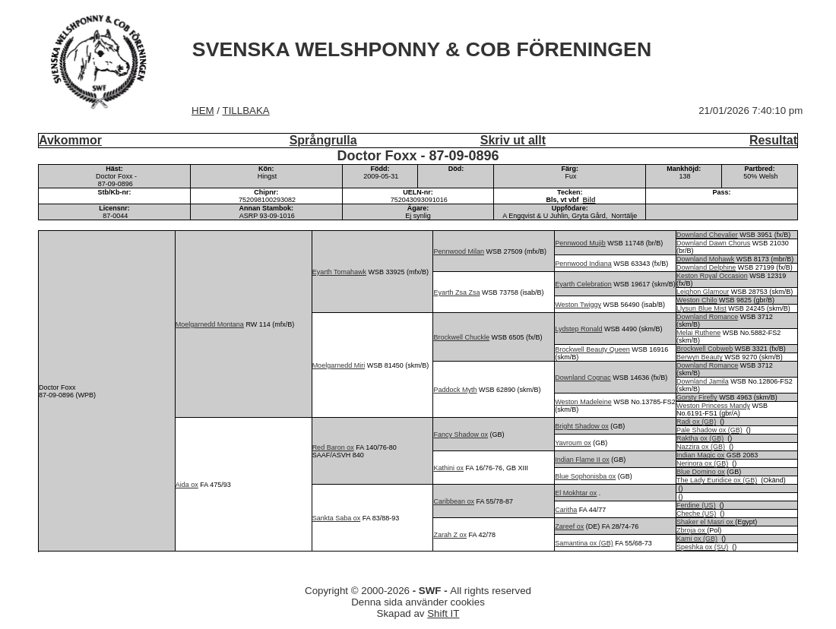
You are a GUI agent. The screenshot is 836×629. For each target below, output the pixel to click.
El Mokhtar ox (576, 493)
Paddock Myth (455, 390)
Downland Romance (707, 317)
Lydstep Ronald (578, 329)
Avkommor (70, 140)
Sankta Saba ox (336, 518)
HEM (203, 110)
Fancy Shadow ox (460, 434)
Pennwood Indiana (583, 263)
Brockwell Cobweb (704, 348)
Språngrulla (323, 140)
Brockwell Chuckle (461, 337)
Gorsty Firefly (696, 397)
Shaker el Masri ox (705, 522)
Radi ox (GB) (696, 421)
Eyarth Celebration (583, 284)
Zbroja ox (691, 530)
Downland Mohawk (705, 259)
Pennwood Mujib (580, 243)
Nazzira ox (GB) (700, 446)
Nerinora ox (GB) (702, 463)
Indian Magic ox (700, 455)
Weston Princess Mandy (713, 405)
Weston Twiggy (578, 304)
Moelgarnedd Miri (339, 365)
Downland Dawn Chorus (713, 243)
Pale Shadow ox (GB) (709, 430)
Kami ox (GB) (696, 538)
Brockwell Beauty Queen (592, 349)
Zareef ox (569, 526)
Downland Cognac (583, 377)
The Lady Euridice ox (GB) (716, 480)
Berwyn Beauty (699, 357)
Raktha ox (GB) (700, 438)
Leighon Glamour (702, 292)
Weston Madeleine (583, 402)
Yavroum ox (573, 443)
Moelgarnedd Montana (210, 324)
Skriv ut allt (513, 140)
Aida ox (187, 484)
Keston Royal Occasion (712, 276)
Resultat (773, 140)
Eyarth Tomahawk (339, 272)
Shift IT (443, 613)
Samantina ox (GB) (584, 543)
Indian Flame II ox (582, 459)
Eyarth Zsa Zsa (456, 292)
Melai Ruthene (698, 333)
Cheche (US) (696, 513)
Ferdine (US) (696, 505)
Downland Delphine (706, 267)
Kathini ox (448, 468)
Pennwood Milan (458, 251)
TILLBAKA (246, 110)
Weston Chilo (696, 300)
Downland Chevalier (707, 235)
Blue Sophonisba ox (585, 476)
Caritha (566, 510)
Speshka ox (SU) (702, 547)
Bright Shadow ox (582, 426)
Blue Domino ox (700, 472)
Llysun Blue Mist (701, 308)
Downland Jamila (702, 381)
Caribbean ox (453, 501)
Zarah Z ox (450, 535)
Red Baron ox (333, 447)
